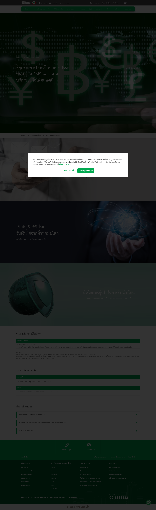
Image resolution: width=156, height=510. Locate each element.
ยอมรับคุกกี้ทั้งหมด (85, 171)
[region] (78, 165)
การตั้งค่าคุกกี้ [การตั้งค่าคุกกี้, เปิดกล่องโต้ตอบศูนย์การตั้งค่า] (69, 171)
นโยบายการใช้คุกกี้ (65, 164)
